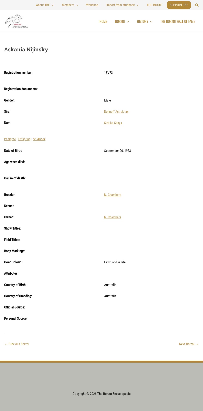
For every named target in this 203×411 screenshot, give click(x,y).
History (149, 21)
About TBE (63, 5)
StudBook (39, 139)
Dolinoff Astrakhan (117, 111)
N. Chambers (113, 194)
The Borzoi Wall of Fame (179, 21)
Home (114, 21)
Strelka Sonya (113, 123)
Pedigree (10, 139)
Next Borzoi (188, 344)
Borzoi (130, 21)
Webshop (102, 5)
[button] (197, 5)
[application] (70, 5)
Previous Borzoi (17, 344)
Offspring (24, 139)
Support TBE (179, 5)
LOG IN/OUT (157, 5)
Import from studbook (129, 5)
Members (84, 5)
